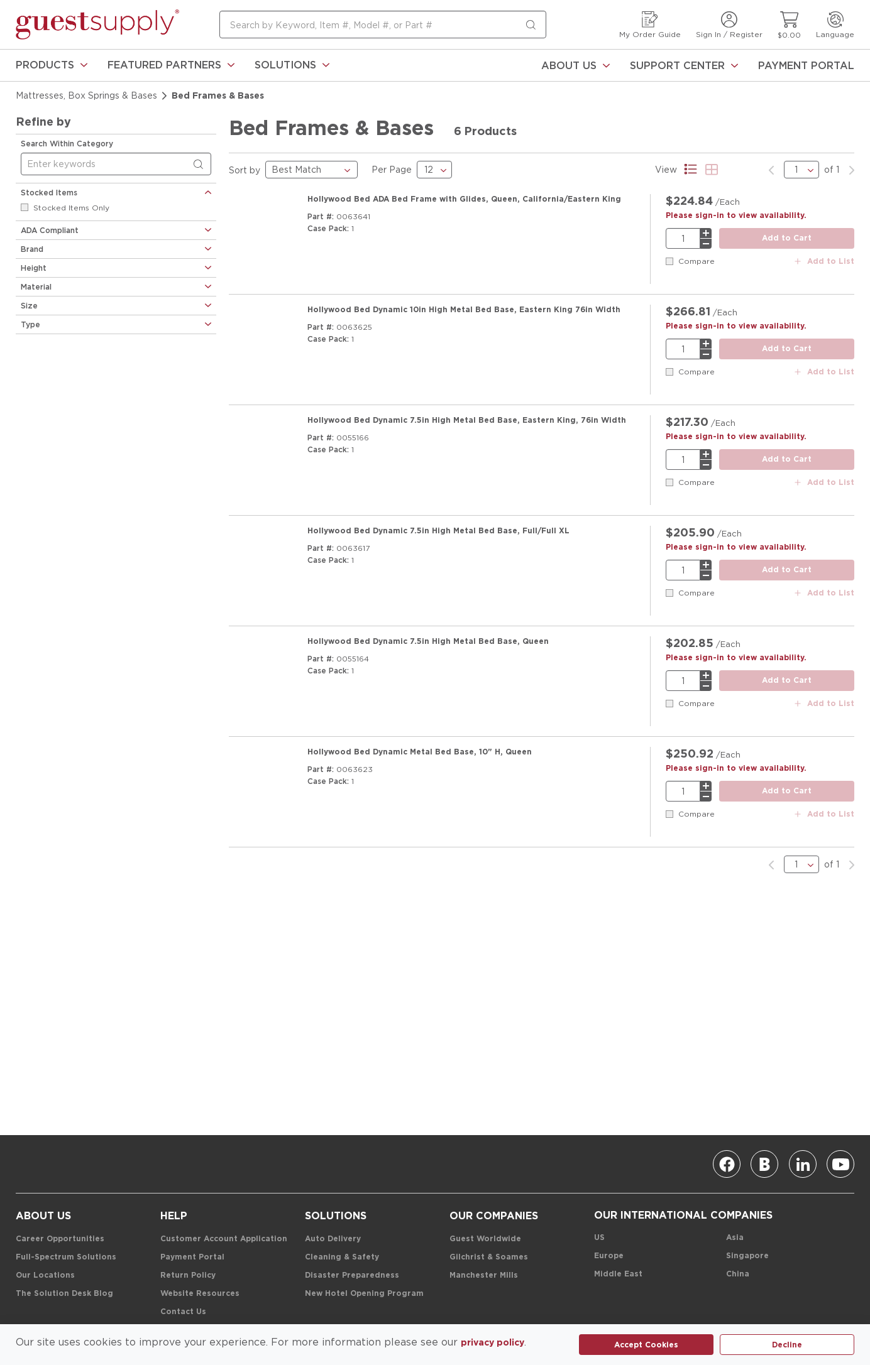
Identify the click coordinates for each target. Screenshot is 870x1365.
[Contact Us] (183, 1312)
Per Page (392, 169)
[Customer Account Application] (223, 1239)
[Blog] (764, 1164)
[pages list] (801, 169)
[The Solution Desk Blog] (64, 1293)
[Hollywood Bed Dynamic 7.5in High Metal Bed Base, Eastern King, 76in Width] (466, 393)
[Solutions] (292, 65)
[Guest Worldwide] (485, 1239)
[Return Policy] (188, 1275)
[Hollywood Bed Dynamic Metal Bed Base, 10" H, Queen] (419, 683)
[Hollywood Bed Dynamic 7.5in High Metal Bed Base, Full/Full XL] (438, 489)
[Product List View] (691, 169)
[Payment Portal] (806, 65)
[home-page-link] (97, 24)
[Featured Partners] (171, 65)
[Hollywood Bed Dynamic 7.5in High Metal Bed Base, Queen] (428, 586)
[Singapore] (747, 1256)
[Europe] (609, 1256)
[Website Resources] (200, 1293)
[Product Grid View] (712, 169)
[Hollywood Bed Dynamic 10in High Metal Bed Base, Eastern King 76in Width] (463, 296)
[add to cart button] (786, 238)
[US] (599, 1238)
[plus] (706, 233)
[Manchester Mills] (483, 1275)
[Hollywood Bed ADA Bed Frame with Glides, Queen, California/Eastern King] (464, 199)
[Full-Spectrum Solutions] (66, 1257)
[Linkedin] (803, 1164)
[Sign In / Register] (729, 24)
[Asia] (735, 1238)
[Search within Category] (200, 164)
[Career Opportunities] (60, 1239)
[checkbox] (24, 207)
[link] (51, 65)
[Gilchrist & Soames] (488, 1257)
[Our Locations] (45, 1275)
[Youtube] (840, 1164)
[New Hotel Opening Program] (364, 1293)
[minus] (706, 244)
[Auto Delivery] (333, 1239)
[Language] (835, 24)
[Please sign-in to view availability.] (736, 215)
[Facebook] (727, 1164)
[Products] (51, 65)
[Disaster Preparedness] (352, 1275)
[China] (737, 1274)
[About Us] (575, 65)
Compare (696, 261)
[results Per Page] (434, 169)
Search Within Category (67, 143)
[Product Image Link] (264, 232)
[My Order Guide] (650, 24)
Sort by (244, 170)
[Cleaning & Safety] (342, 1257)
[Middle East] (618, 1274)
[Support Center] (684, 65)
